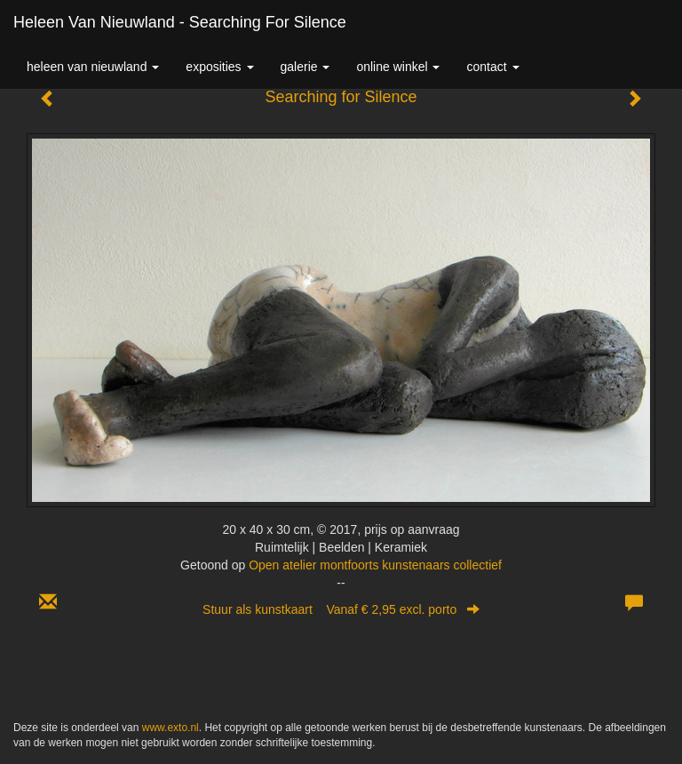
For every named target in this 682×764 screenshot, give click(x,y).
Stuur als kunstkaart (341, 609)
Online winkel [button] (398, 67)
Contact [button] (492, 67)
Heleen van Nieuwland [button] (93, 67)
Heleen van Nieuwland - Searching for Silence (179, 22)
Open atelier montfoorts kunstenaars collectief (375, 565)
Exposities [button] (219, 67)
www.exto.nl (170, 727)
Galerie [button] (305, 67)
